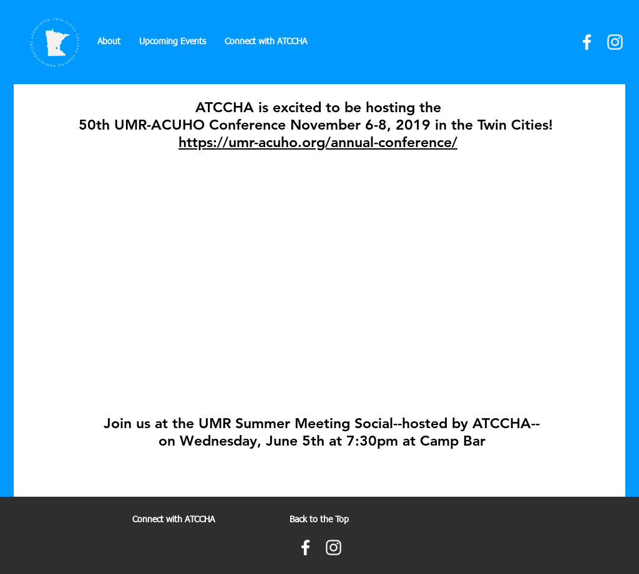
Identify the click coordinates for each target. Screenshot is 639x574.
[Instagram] (615, 42)
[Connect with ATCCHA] (173, 520)
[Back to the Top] (319, 520)
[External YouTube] (319, 275)
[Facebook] (587, 42)
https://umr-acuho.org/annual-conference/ (317, 142)
